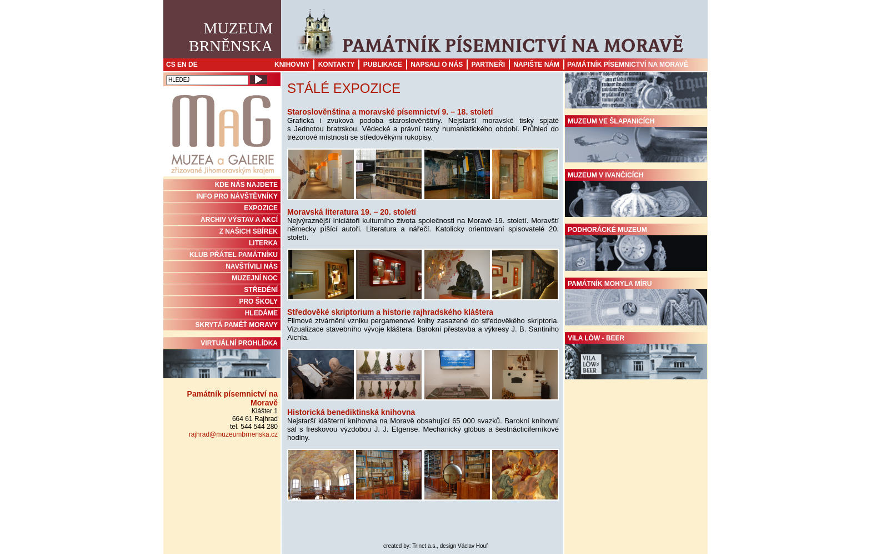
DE (193, 64)
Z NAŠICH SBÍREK (248, 231)
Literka (263, 243)
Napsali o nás (437, 64)
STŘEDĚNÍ (261, 290)
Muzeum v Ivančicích (636, 194)
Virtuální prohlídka (222, 358)
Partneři (488, 64)
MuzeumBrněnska (231, 37)
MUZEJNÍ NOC (255, 278)
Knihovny (291, 64)
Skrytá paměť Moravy (237, 325)
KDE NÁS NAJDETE (246, 185)
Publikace (382, 64)
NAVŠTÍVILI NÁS (252, 266)
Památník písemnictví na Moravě (627, 64)
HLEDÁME (261, 313)
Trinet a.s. (424, 546)
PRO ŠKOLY (258, 301)
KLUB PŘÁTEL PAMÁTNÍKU (233, 255)
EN (182, 64)
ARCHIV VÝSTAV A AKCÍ (239, 220)
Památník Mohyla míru (636, 302)
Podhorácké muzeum (636, 248)
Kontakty (336, 64)
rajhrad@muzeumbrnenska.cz (233, 434)
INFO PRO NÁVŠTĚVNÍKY (237, 196)
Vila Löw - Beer (636, 357)
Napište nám (536, 64)
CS (171, 64)
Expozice (261, 208)
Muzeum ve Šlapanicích (636, 140)
